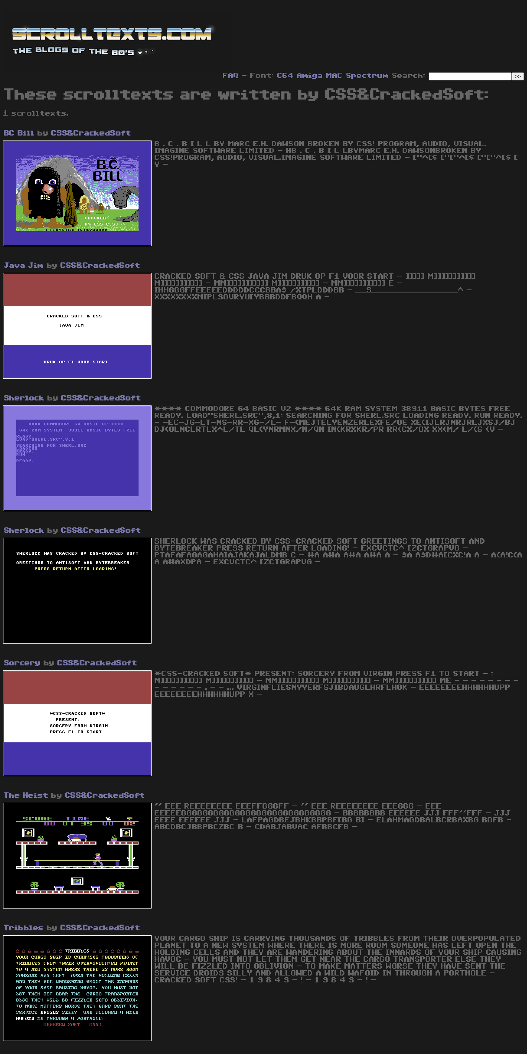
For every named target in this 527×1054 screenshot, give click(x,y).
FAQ (231, 76)
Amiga (310, 76)
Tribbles (24, 928)
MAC (334, 76)
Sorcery (22, 663)
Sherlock (24, 398)
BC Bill (19, 133)
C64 (285, 76)
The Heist (26, 796)
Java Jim (24, 266)
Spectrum (367, 76)
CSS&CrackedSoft (91, 133)
